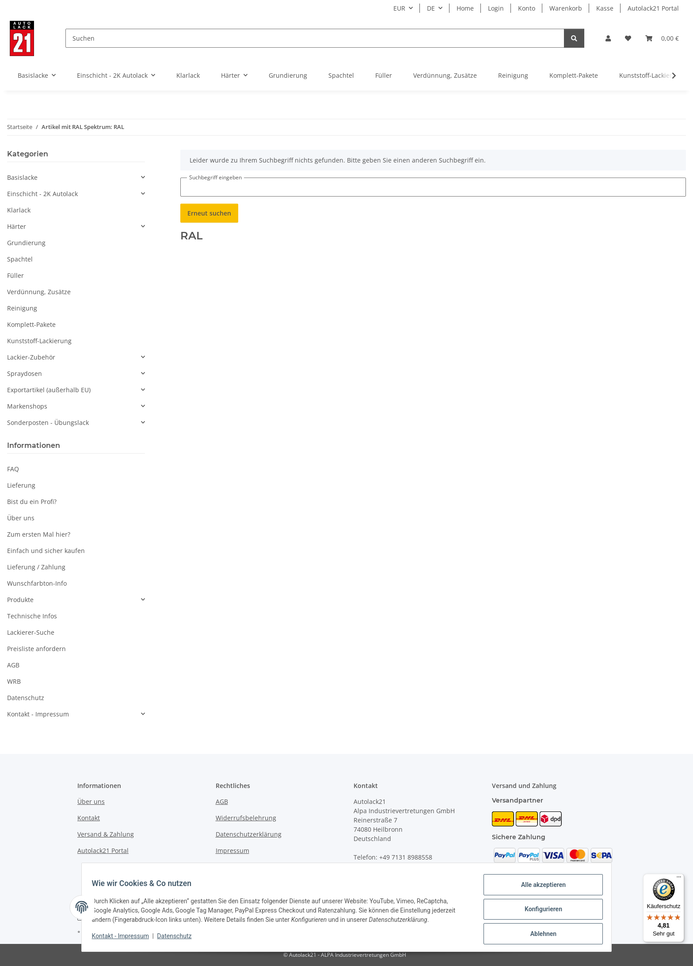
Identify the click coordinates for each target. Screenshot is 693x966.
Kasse (604, 8)
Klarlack (18, 210)
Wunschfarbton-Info (37, 583)
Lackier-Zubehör (31, 357)
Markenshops (27, 406)
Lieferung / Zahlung (36, 567)
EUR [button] (399, 8)
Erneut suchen (209, 213)
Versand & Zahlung (105, 834)
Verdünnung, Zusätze (39, 292)
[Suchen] (314, 38)
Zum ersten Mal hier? (38, 534)
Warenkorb (565, 8)
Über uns (20, 518)
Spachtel (20, 259)
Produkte (20, 599)
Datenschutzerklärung (249, 834)
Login (496, 8)
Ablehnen (539, 934)
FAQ (13, 469)
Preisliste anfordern (36, 648)
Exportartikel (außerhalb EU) (49, 390)
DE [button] (431, 8)
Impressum (232, 850)
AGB (13, 665)
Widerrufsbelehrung (246, 818)
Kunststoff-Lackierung (39, 341)
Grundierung (26, 243)
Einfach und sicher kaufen (46, 550)
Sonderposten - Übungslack (48, 422)
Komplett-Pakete (31, 324)
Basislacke (22, 177)
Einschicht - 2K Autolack (42, 193)
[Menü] (679, 879)
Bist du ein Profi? (32, 501)
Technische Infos (32, 616)
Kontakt (88, 818)
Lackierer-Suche (30, 632)
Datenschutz (178, 938)
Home (465, 8)
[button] (608, 38)
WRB (14, 681)
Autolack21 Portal (653, 8)
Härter (16, 226)
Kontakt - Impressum (124, 938)
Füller (15, 275)
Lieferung (21, 485)
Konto (526, 8)
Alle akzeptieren (539, 888)
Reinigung (22, 308)
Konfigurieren (539, 911)
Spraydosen (24, 373)
